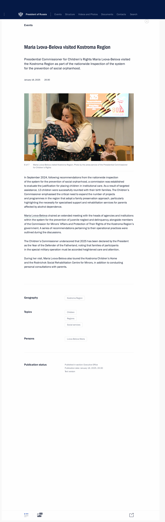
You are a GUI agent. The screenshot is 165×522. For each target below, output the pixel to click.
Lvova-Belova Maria (76, 339)
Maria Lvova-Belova (35, 215)
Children (70, 312)
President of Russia (36, 4)
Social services (73, 324)
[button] (5, 5)
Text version (70, 371)
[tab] (26, 515)
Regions (70, 318)
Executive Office (91, 364)
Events (28, 25)
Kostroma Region (74, 298)
